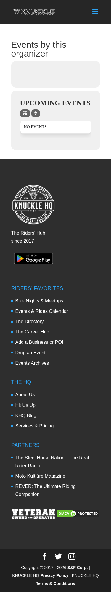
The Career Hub (32, 331)
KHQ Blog (25, 415)
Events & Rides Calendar (41, 311)
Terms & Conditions (55, 583)
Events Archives (32, 363)
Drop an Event (30, 352)
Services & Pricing (34, 425)
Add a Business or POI (39, 342)
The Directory (29, 321)
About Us (25, 394)
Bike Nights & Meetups (39, 300)
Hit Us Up (25, 405)
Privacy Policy (54, 575)
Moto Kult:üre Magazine (40, 475)
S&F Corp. (77, 567)
